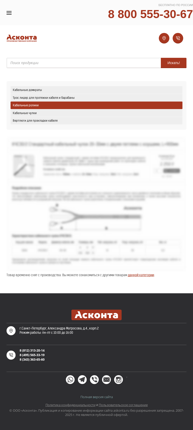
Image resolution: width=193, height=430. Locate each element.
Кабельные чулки (25, 113)
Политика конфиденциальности (70, 405)
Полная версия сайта (96, 397)
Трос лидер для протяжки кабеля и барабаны (44, 98)
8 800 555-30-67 (150, 14)
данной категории (141, 275)
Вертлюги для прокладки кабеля (35, 120)
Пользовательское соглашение (123, 405)
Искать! (173, 63)
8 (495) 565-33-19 (32, 355)
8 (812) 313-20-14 (32, 350)
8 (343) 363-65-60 (32, 359)
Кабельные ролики (26, 105)
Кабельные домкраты (27, 90)
